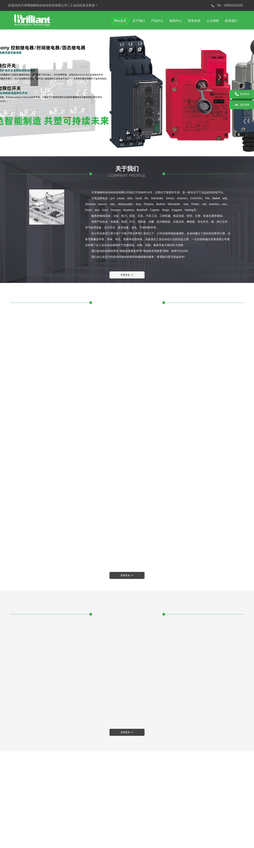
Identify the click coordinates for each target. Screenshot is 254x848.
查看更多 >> (127, 275)
